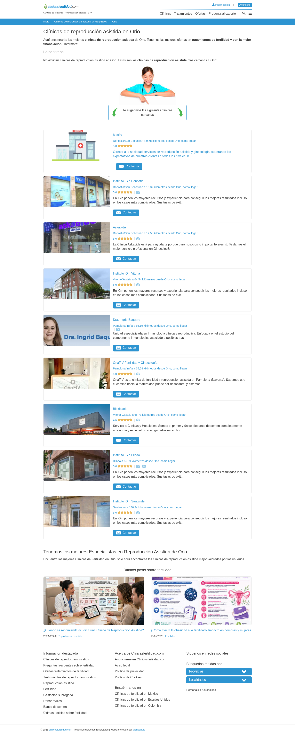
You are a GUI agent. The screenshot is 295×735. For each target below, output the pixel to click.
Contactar (129, 166)
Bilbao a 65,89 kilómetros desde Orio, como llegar (144, 461)
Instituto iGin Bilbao (126, 455)
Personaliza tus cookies (201, 689)
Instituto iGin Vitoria (126, 273)
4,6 (123, 420)
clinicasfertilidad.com (60, 729)
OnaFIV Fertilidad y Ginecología (135, 362)
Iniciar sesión (221, 4)
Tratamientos (183, 13)
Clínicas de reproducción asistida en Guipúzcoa (80, 21)
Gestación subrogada (58, 695)
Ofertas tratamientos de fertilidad (66, 671)
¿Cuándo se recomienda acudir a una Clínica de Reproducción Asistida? (93, 630)
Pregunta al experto (222, 13)
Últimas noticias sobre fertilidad (64, 712)
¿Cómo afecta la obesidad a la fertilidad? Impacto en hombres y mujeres (201, 630)
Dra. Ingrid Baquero (126, 319)
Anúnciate (245, 4)
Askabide (119, 227)
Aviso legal (122, 665)
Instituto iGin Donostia (128, 181)
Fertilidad (170, 636)
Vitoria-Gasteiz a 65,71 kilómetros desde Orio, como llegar (149, 414)
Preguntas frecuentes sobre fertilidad (68, 665)
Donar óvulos (52, 701)
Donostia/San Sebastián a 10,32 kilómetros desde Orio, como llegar (155, 187)
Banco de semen (55, 706)
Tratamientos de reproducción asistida (69, 677)
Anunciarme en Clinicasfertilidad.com (140, 659)
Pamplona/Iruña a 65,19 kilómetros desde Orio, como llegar (150, 325)
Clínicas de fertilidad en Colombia (138, 705)
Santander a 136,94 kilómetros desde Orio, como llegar (147, 507)
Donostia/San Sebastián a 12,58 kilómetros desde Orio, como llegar (155, 233)
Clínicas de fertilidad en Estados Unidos (142, 699)
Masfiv (117, 134)
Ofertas (200, 13)
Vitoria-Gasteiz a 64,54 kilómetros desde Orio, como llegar (149, 279)
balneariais (139, 729)
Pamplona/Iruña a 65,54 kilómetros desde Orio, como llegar (150, 368)
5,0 (123, 146)
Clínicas (165, 13)
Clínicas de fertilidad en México (136, 693)
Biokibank (119, 408)
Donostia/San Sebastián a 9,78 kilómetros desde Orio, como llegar (154, 140)
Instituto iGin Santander (129, 501)
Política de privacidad (130, 671)
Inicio (46, 21)
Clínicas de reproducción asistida (66, 659)
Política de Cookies (128, 677)
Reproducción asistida (70, 636)
